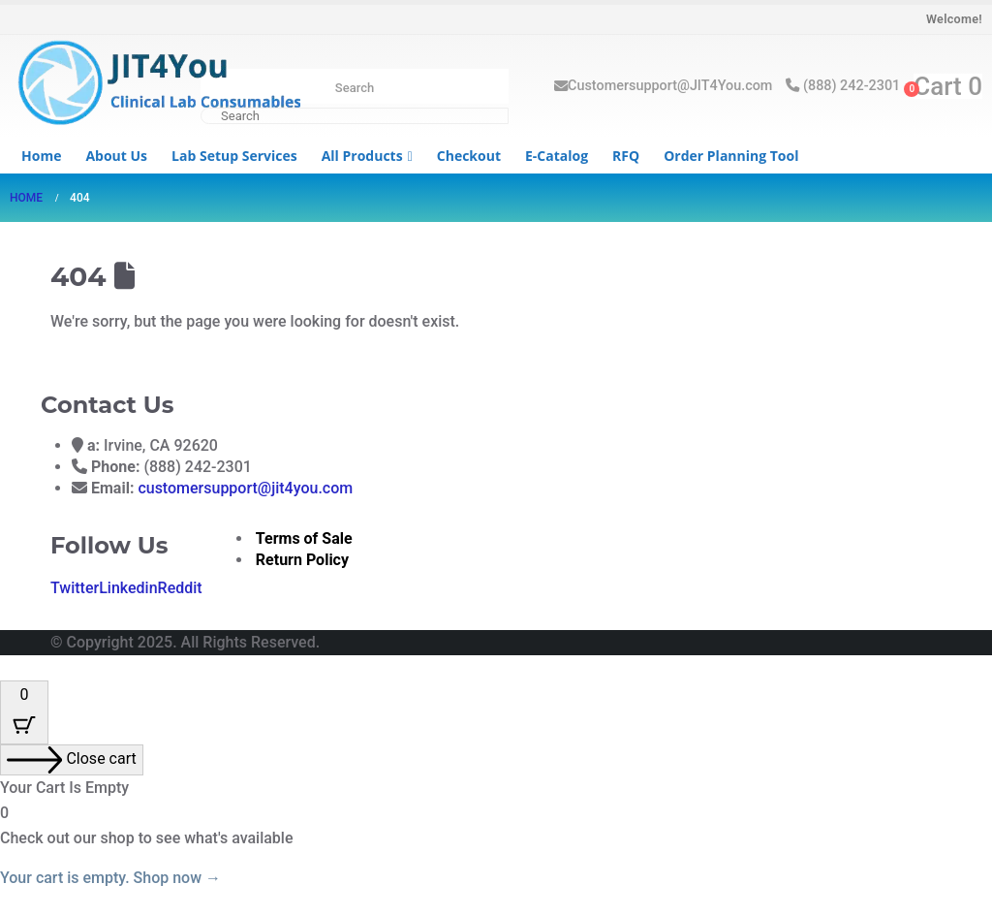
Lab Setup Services (234, 155)
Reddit (180, 588)
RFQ (625, 155)
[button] (11, 667)
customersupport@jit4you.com (245, 488)
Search (354, 87)
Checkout (469, 155)
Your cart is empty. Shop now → (110, 878)
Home (41, 155)
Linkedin (128, 588)
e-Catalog (556, 155)
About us (116, 155)
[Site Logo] (155, 85)
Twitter (74, 588)
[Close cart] (71, 759)
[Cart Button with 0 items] (24, 712)
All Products (362, 155)
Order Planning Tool (731, 155)
